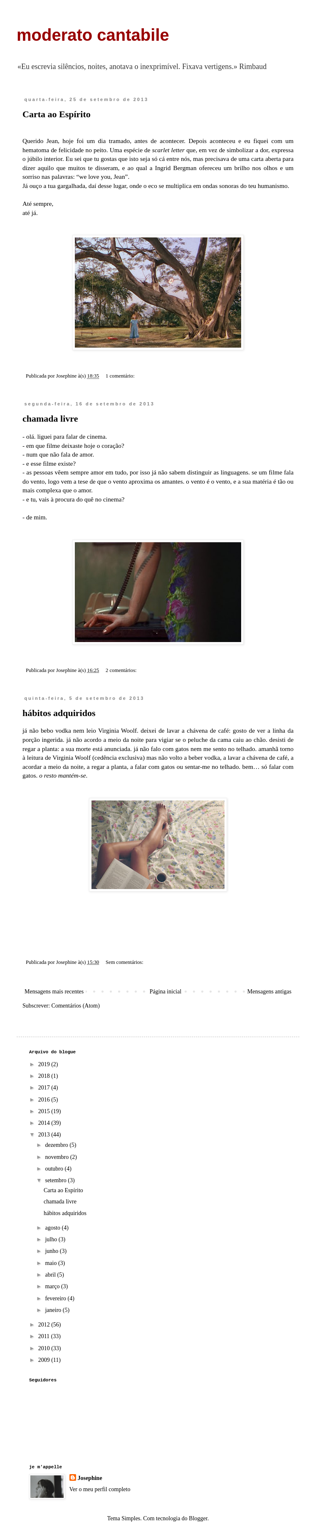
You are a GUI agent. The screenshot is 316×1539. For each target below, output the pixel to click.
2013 (45, 1134)
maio (51, 1263)
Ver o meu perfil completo (100, 1489)
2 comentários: (122, 670)
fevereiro (56, 1298)
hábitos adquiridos (58, 713)
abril (51, 1275)
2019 (45, 1064)
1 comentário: (121, 376)
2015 (45, 1111)
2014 (45, 1123)
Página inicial (166, 991)
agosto (53, 1228)
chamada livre (50, 418)
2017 (45, 1087)
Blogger (198, 1518)
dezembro (57, 1145)
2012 (45, 1325)
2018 (45, 1076)
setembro (56, 1180)
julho (51, 1239)
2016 (45, 1100)
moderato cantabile (93, 35)
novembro (57, 1157)
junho (52, 1251)
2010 (45, 1348)
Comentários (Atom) (76, 1006)
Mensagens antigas (269, 991)
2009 (45, 1360)
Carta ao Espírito (56, 114)
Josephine (90, 1478)
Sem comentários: (125, 962)
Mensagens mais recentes (54, 991)
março (53, 1286)
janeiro (53, 1310)
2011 (44, 1336)
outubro (54, 1169)
